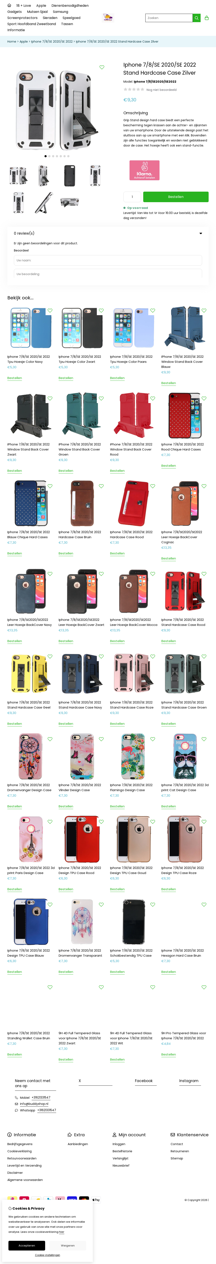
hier (61, 1232)
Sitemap (177, 1113)
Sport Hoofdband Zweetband (31, 24)
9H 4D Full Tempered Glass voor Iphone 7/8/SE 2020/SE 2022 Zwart (80, 993)
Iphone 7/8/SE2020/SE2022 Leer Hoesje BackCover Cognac (181, 491)
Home (11, 41)
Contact (177, 1099)
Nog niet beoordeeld (162, 90)
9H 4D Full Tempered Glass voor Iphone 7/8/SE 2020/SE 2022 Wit (131, 993)
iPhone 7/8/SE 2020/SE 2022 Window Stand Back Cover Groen (80, 404)
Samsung (60, 11)
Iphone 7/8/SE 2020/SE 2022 (52, 41)
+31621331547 (41, 1052)
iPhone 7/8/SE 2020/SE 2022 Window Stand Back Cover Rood (131, 404)
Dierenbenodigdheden (70, 5)
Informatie (16, 30)
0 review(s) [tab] (108, 233)
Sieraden (50, 17)
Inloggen (119, 1099)
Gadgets (14, 11)
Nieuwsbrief (121, 1120)
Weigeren (68, 1246)
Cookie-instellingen (47, 1255)
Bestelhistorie (122, 1106)
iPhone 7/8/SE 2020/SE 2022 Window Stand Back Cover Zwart (28, 404)
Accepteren (27, 1246)
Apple (41, 5)
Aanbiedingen (78, 1099)
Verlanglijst (120, 1113)
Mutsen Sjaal (37, 11)
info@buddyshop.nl (34, 1058)
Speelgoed (71, 17)
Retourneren (180, 1106)
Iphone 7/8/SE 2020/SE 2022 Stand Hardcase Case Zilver (117, 41)
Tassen (67, 24)
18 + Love (23, 5)
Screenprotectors (22, 17)
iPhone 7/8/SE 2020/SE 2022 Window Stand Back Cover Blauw (182, 316)
